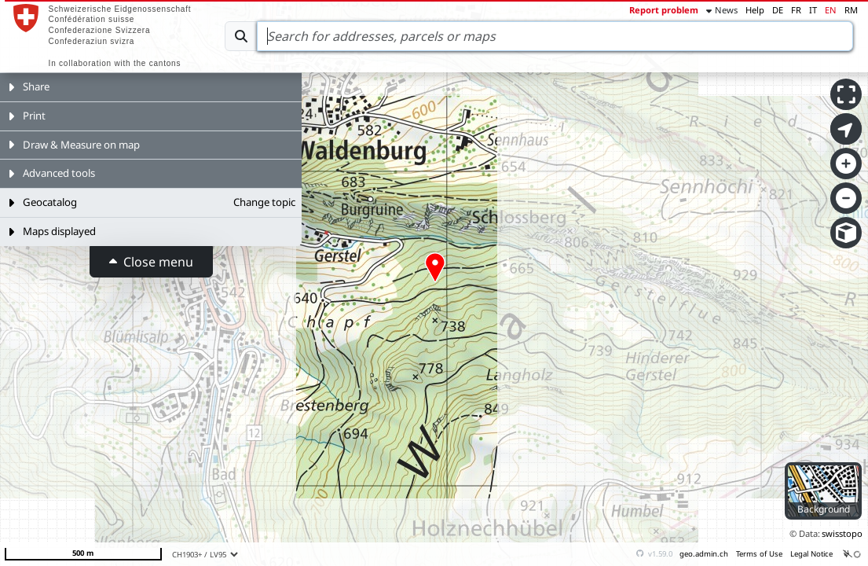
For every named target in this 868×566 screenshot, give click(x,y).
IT (813, 10)
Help (754, 10)
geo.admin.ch (703, 554)
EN (831, 10)
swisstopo (842, 533)
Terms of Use (759, 554)
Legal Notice (811, 554)
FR (796, 10)
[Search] (555, 36)
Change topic (264, 202)
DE (777, 10)
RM (851, 10)
